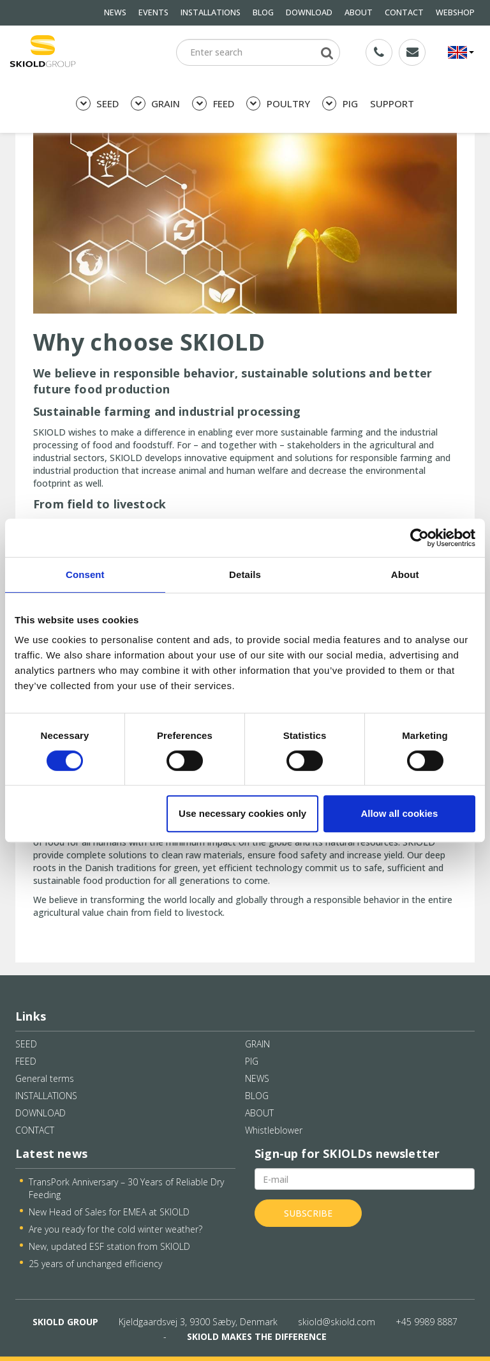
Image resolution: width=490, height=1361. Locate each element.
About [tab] (405, 574)
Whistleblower (273, 1130)
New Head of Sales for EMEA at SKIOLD (109, 1212)
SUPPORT (392, 103)
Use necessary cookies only (242, 813)
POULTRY (278, 103)
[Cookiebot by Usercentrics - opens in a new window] (419, 537)
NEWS (115, 12)
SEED (97, 103)
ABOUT (359, 12)
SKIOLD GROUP (65, 1322)
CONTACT (404, 12)
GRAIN (155, 103)
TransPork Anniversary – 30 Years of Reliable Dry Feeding (126, 1188)
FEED (213, 103)
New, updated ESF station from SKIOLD (109, 1246)
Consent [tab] (85, 574)
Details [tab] (245, 574)
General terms (44, 1078)
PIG (340, 103)
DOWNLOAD (309, 12)
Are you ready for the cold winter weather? (115, 1229)
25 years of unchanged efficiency (95, 1264)
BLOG (263, 12)
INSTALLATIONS (211, 12)
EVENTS (153, 12)
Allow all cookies (399, 813)
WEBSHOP (455, 12)
